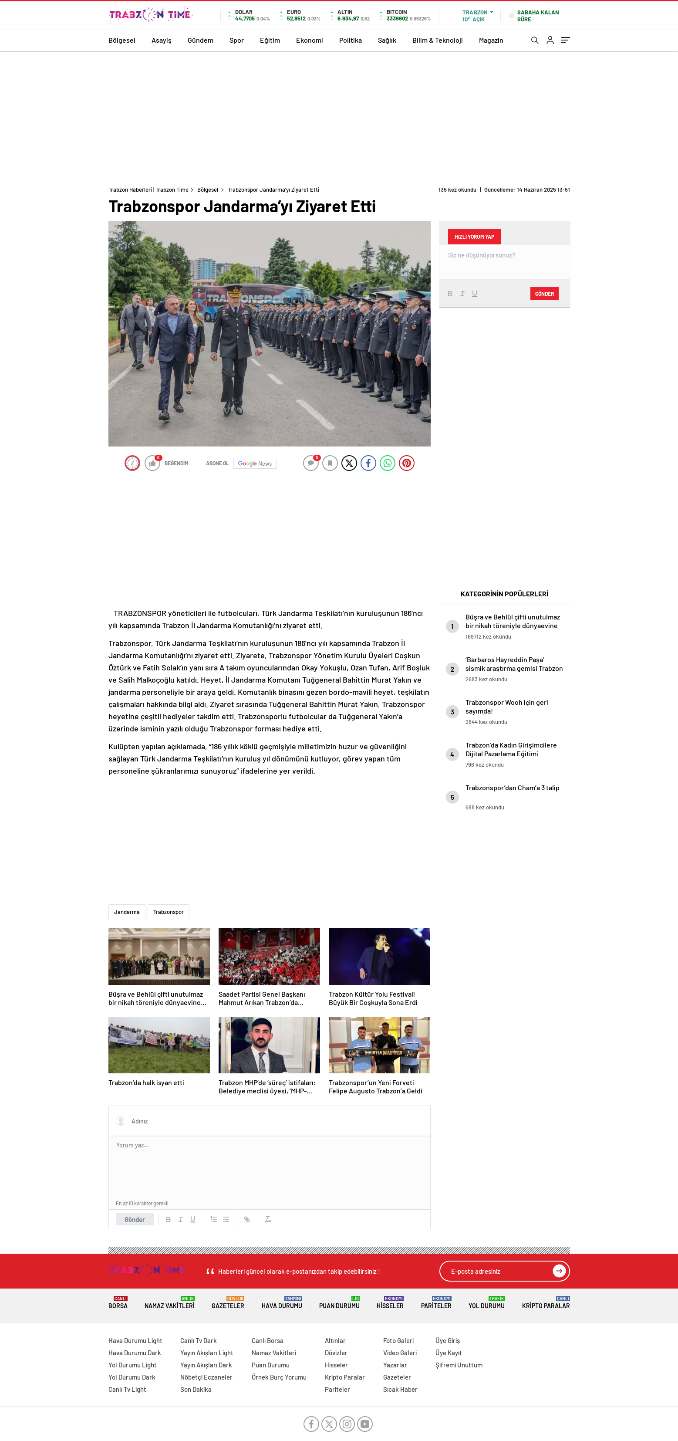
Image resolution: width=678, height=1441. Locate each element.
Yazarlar (395, 1365)
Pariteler (436, 1302)
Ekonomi (309, 40)
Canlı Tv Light (127, 1389)
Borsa (118, 1302)
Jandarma (127, 911)
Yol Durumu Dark (131, 1377)
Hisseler (390, 1302)
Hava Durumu (282, 1302)
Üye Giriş (447, 1340)
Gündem (200, 40)
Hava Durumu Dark (134, 1352)
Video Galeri (400, 1352)
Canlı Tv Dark (198, 1340)
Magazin (491, 40)
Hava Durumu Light (135, 1340)
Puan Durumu (339, 1302)
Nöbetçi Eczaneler (206, 1377)
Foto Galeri (398, 1340)
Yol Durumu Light (132, 1365)
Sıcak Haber (400, 1389)
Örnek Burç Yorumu (279, 1377)
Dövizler (336, 1352)
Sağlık (387, 40)
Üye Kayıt (448, 1352)
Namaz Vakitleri (170, 1302)
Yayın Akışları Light (206, 1352)
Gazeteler (228, 1302)
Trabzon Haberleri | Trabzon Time (148, 189)
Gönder (135, 1219)
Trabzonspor (168, 911)
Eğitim (270, 40)
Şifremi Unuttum (458, 1365)
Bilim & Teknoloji (437, 40)
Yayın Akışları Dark (206, 1365)
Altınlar (335, 1340)
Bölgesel (121, 40)
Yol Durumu (487, 1302)
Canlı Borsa (267, 1340)
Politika (350, 40)
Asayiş (162, 40)
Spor (236, 40)
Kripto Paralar (546, 1302)
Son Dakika (196, 1389)
